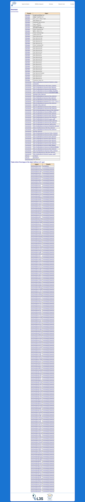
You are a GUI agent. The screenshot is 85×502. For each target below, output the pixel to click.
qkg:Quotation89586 (36, 477)
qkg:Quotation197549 (36, 215)
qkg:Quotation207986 (36, 222)
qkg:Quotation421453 (36, 306)
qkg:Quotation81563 (36, 461)
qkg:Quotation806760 (36, 456)
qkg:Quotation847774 (36, 465)
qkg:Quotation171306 (36, 201)
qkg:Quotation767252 (36, 447)
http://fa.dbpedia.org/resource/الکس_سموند (44, 119)
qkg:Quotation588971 (36, 368)
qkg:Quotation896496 (36, 479)
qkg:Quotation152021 (36, 187)
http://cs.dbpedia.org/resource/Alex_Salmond (44, 106)
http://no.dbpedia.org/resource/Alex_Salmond (45, 108)
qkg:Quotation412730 (36, 299)
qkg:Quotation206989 (36, 220)
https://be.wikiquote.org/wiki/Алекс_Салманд (44, 85)
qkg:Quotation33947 (36, 166)
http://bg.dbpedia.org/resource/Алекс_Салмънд (45, 150)
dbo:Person (36, 157)
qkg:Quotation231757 (36, 227)
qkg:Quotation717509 (36, 422)
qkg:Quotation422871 (36, 308)
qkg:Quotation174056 (36, 203)
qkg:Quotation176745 (36, 206)
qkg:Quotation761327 (36, 443)
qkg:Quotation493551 (36, 340)
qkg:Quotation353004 (36, 268)
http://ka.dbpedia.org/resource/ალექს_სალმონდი (46, 147)
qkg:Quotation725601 (36, 428)
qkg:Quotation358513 (36, 275)
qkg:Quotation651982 (36, 393)
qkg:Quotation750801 (36, 436)
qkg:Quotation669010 (36, 403)
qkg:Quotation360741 (36, 276)
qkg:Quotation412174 (36, 298)
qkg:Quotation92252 (36, 487)
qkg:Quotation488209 (36, 334)
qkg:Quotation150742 (36, 183)
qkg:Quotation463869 (36, 329)
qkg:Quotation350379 (36, 266)
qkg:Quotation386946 (36, 287)
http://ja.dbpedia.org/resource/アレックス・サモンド (46, 101)
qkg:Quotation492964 (36, 338)
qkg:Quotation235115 (36, 231)
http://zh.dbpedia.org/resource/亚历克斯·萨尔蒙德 (45, 92)
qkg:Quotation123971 (36, 178)
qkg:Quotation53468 (36, 354)
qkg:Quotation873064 (36, 473)
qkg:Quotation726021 (36, 429)
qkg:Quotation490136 (36, 336)
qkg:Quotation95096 (36, 489)
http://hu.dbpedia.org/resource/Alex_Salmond (44, 122)
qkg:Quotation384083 (36, 283)
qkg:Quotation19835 (36, 217)
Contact (72, 4)
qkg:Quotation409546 (36, 296)
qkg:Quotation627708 (36, 382)
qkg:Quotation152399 (36, 189)
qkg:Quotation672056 (36, 407)
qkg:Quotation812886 (36, 459)
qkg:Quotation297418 (36, 248)
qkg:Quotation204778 (36, 218)
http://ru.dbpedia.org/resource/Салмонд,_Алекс (45, 82)
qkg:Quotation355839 (36, 271)
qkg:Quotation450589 (36, 326)
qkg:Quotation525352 (36, 350)
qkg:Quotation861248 (36, 466)
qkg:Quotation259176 (36, 240)
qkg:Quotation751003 (36, 438)
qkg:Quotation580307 (36, 364)
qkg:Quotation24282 (36, 233)
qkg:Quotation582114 (36, 366)
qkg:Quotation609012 (36, 373)
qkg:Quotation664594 (36, 400)
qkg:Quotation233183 (36, 229)
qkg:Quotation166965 (36, 197)
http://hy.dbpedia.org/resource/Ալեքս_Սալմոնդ (45, 90)
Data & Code (62, 4)
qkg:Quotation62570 (36, 378)
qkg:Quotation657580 (36, 396)
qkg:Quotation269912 (36, 243)
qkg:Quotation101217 (36, 167)
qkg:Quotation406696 (36, 294)
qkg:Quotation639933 (36, 385)
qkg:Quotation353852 (36, 269)
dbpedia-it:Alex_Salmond (39, 94)
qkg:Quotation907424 (36, 484)
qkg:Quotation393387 (36, 291)
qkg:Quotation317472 (36, 257)
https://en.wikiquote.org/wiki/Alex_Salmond (44, 152)
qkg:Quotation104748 (36, 169)
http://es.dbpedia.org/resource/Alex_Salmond (44, 143)
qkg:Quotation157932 (36, 194)
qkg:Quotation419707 (36, 305)
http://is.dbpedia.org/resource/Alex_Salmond (44, 87)
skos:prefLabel (29, 159)
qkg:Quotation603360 (36, 371)
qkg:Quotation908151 (36, 486)
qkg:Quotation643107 (36, 387)
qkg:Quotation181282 (36, 208)
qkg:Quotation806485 (36, 454)
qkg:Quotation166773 (36, 196)
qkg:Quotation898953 (36, 480)
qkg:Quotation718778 (36, 424)
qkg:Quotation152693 (36, 190)
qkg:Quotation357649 (36, 273)
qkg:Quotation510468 (36, 347)
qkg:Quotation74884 (36, 435)
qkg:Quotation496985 (36, 342)
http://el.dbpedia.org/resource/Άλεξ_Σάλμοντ (44, 145)
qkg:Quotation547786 (36, 359)
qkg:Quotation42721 (36, 310)
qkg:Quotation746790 (36, 433)
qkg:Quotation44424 (36, 320)
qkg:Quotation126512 (36, 180)
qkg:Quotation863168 (36, 470)
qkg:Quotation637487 (36, 384)
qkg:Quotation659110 (36, 398)
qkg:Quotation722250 (36, 426)
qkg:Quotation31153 (36, 255)
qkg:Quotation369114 (36, 278)
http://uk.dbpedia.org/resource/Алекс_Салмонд (45, 134)
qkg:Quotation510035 (36, 345)
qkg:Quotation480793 (36, 331)
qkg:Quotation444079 (36, 319)
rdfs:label (27, 15)
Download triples (14, 11)
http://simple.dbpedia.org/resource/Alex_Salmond (45, 110)
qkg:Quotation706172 (36, 414)
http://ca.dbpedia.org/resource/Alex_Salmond (44, 89)
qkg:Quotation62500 (36, 377)
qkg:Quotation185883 (36, 213)
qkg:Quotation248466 (36, 236)
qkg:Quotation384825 (36, 285)
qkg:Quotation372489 (36, 280)
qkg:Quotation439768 (36, 317)
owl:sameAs (28, 82)
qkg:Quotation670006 (36, 405)
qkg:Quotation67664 (36, 408)
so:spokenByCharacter (48, 167)
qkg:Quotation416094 (36, 301)
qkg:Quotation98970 (36, 491)
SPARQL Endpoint (39, 4)
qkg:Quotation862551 (36, 468)
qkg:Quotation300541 (36, 250)
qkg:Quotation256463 (36, 238)
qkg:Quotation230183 (36, 226)
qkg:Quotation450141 (36, 324)
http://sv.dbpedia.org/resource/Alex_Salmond (44, 148)
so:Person (35, 155)
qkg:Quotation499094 (36, 343)
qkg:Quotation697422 (36, 410)
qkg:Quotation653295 (36, 394)
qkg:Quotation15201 (36, 185)
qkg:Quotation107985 (36, 171)
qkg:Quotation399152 (36, 292)
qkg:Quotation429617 (36, 312)
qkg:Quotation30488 (36, 252)
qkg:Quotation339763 (36, 261)
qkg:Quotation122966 (36, 176)
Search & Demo (25, 4)
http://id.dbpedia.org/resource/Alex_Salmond (44, 115)
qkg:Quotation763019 (36, 445)
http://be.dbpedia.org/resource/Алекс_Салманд (45, 133)
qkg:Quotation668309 (36, 401)
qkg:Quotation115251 (36, 173)
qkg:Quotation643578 (36, 391)
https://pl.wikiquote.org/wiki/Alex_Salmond (44, 127)
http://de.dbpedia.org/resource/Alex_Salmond (44, 96)
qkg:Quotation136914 (36, 182)
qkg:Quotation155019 (36, 192)
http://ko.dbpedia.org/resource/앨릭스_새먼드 (44, 112)
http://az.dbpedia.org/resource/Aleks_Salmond (45, 120)
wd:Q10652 (36, 83)
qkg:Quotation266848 (36, 241)
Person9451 (14, 9)
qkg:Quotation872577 (36, 472)
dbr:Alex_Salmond (37, 131)
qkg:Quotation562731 (36, 363)
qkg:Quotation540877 (36, 356)
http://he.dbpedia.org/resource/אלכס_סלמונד (44, 124)
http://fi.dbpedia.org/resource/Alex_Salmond (44, 98)
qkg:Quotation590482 (36, 370)
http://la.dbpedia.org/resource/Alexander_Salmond (46, 126)
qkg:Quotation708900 (36, 417)
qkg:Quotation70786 (36, 415)
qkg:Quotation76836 (36, 449)
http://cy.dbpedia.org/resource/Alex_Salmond (44, 129)
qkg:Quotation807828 (36, 458)
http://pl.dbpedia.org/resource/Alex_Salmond (44, 113)
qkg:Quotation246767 (36, 234)
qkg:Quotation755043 (36, 440)
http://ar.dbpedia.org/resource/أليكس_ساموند (44, 154)
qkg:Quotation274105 (36, 245)
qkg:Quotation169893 (36, 199)
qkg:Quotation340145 (36, 262)
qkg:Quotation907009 (36, 482)
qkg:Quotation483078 (36, 333)
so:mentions (46, 166)
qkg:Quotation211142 (36, 224)
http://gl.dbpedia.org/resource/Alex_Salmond (44, 141)
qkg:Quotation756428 (36, 442)
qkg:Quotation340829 (36, 264)
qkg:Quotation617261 (36, 375)
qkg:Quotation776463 (36, 451)
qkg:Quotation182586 (36, 210)
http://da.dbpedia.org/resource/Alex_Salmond (44, 117)
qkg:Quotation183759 (36, 211)
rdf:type (27, 155)
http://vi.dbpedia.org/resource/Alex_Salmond (44, 140)
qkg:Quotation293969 (36, 247)
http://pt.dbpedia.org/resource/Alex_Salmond (44, 103)
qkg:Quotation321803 (36, 259)
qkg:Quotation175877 (36, 204)
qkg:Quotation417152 (36, 303)
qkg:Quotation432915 (36, 313)
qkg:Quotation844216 (36, 463)
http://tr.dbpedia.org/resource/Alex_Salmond (44, 138)
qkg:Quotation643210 (36, 389)
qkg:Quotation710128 (36, 419)
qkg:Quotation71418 (36, 421)
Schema (51, 4)
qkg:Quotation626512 (36, 380)
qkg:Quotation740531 (36, 431)
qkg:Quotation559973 (36, 361)
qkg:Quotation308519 (36, 254)
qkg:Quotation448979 (36, 322)
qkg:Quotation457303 (36, 327)
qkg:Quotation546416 (36, 357)
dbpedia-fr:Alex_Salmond (39, 105)
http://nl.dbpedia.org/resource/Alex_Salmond (44, 136)
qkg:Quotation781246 (36, 452)
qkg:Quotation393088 (36, 289)
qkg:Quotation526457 (36, 352)
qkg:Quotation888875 (36, 475)
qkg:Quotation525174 (36, 349)
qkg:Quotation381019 (36, 282)
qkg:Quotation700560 (36, 412)
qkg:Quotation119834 (36, 174)
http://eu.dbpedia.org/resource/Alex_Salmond (44, 99)
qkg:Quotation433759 (36, 315)
